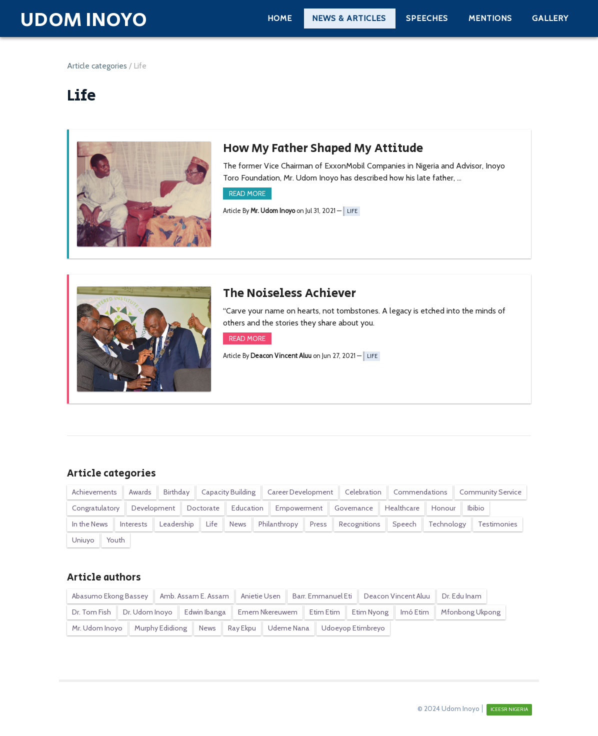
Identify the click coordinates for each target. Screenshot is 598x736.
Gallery (550, 18)
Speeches (427, 18)
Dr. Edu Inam (462, 596)
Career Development (300, 492)
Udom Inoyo (83, 20)
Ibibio (476, 508)
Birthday (177, 492)
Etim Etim (325, 612)
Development (153, 508)
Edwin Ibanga (205, 612)
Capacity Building (229, 492)
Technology (447, 524)
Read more (247, 194)
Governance (353, 508)
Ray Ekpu (242, 628)
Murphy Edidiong (160, 628)
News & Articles (349, 18)
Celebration (363, 492)
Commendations (421, 492)
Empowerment (299, 508)
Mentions (490, 18)
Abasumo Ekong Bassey (110, 596)
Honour (444, 508)
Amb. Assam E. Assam (194, 596)
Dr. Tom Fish (91, 612)
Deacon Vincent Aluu (397, 596)
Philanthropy (278, 524)
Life (352, 211)
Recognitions (359, 524)
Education (248, 508)
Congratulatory (96, 508)
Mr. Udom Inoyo (97, 628)
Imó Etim (414, 612)
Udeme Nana (289, 628)
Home (280, 18)
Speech (404, 524)
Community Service (491, 492)
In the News (90, 524)
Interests (134, 524)
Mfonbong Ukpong (470, 612)
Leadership (177, 524)
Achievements (94, 492)
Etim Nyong (370, 612)
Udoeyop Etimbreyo (353, 628)
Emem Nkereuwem (268, 612)
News (238, 524)
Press (318, 524)
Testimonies (498, 524)
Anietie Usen (260, 596)
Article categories (97, 65)
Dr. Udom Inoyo (147, 612)
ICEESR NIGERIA (509, 709)
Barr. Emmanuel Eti (322, 596)
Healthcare (402, 508)
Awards (140, 492)
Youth (115, 540)
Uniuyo (83, 540)
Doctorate (203, 508)
